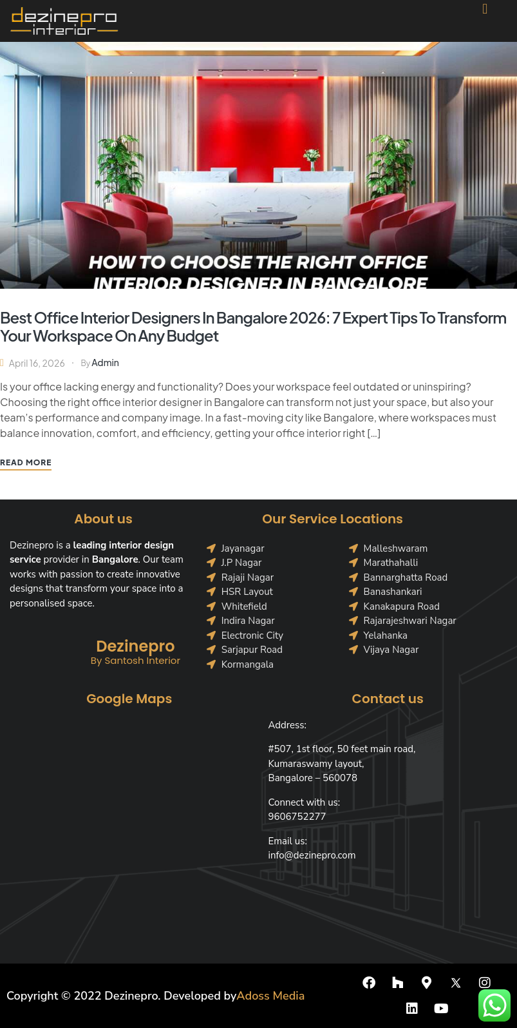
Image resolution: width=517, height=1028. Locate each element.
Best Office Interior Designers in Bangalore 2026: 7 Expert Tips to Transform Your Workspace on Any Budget (253, 326)
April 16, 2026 (37, 363)
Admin (105, 362)
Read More (26, 462)
